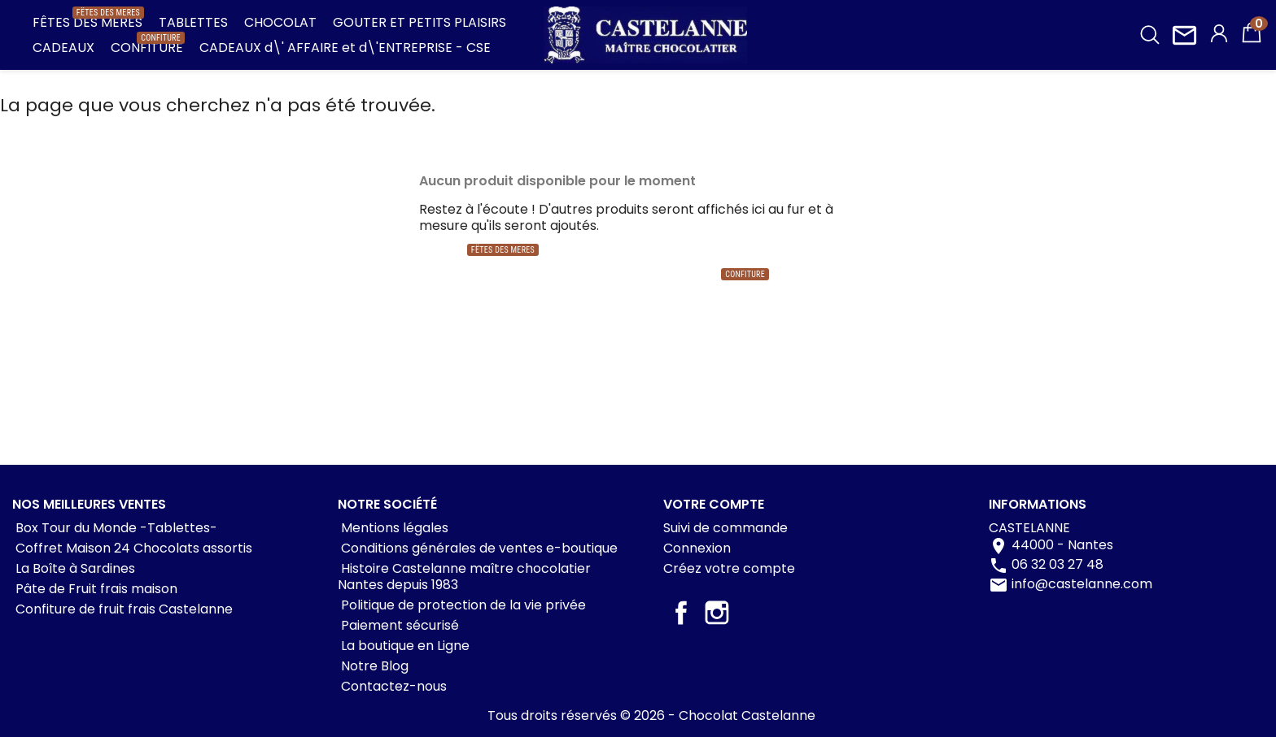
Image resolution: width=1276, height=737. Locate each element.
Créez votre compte (729, 568)
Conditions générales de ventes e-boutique (478, 548)
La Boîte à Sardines (73, 568)
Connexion (697, 548)
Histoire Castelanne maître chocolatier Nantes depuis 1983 (464, 576)
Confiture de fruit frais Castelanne (122, 609)
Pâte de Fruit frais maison (94, 588)
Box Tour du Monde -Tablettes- (114, 527)
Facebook (681, 612)
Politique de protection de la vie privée (462, 605)
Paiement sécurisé (398, 625)
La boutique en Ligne (404, 645)
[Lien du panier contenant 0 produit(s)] (1251, 40)
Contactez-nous (392, 686)
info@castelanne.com (1082, 584)
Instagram (717, 612)
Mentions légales (393, 527)
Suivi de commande (725, 527)
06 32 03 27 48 (1057, 565)
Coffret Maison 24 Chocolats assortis (132, 548)
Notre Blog (373, 666)
